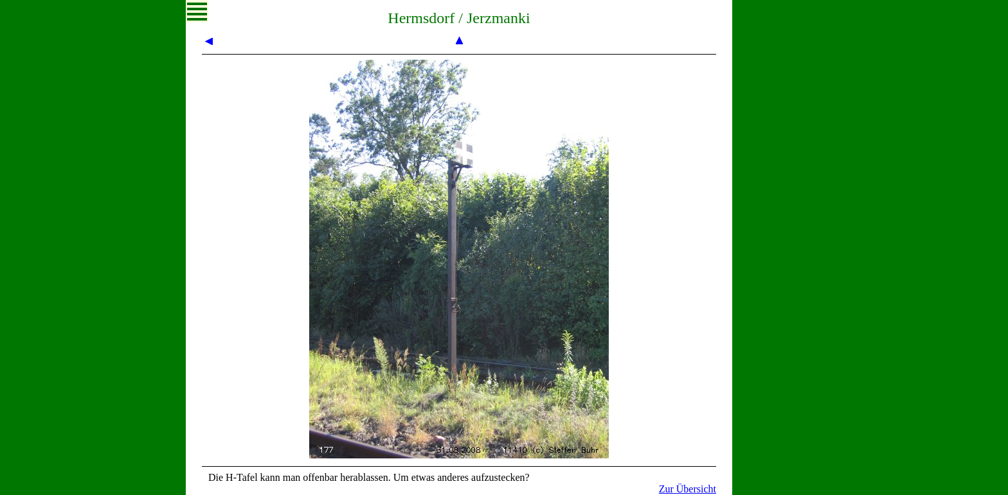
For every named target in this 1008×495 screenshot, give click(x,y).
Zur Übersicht (687, 488)
